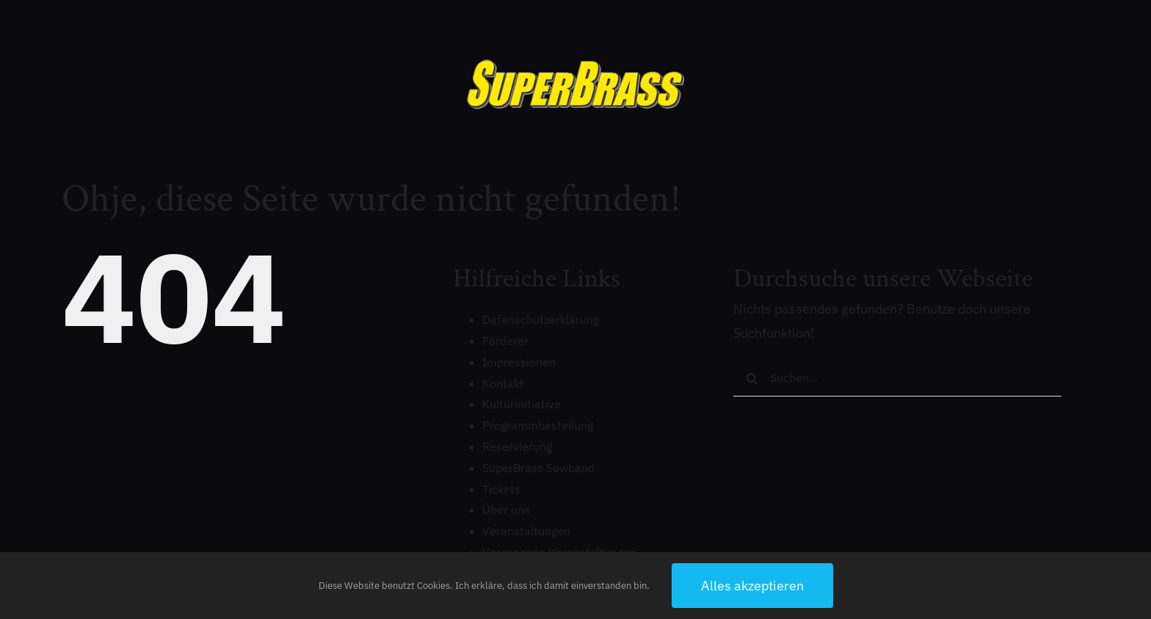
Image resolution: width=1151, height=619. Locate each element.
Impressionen (519, 362)
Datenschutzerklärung (540, 319)
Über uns (506, 509)
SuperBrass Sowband (538, 467)
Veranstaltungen (526, 531)
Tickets (501, 489)
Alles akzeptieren (752, 585)
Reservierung (517, 446)
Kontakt (503, 383)
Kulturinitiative (521, 404)
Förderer (505, 340)
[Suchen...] (897, 378)
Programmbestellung (537, 425)
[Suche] (751, 378)
